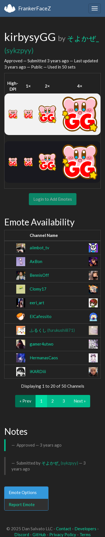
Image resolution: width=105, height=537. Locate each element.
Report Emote (22, 504)
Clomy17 (38, 288)
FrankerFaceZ (34, 8)
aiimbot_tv (39, 247)
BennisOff (39, 275)
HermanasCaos (44, 357)
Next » (80, 400)
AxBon (36, 261)
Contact (63, 528)
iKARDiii (38, 371)
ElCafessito (41, 316)
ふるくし (52, 330)
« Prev (25, 400)
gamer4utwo (41, 343)
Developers (85, 528)
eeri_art (37, 302)
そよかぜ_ (59, 462)
